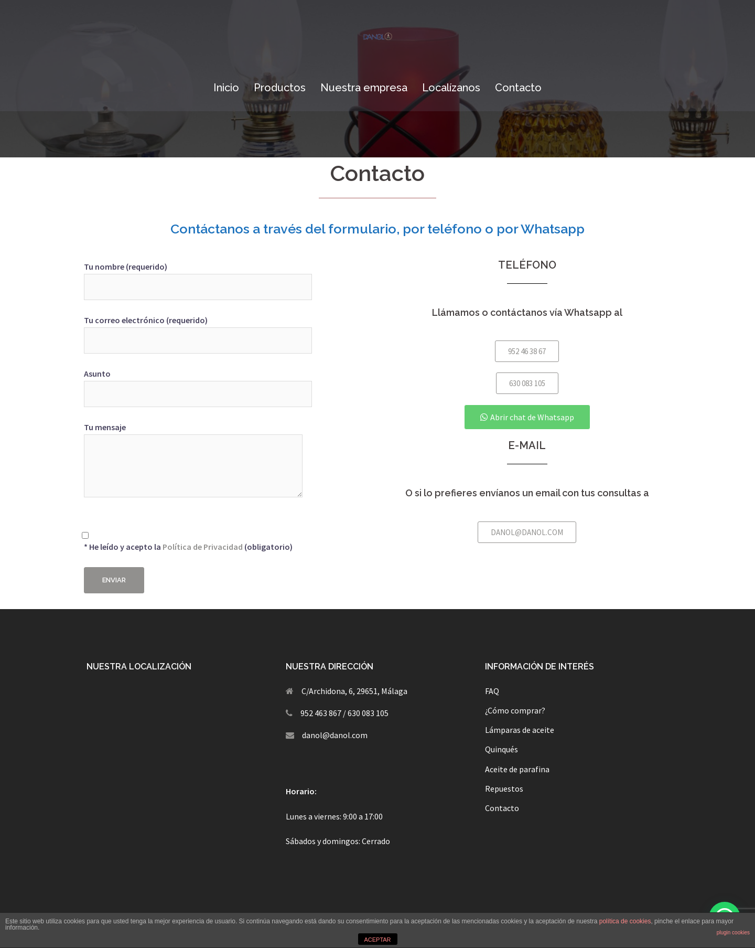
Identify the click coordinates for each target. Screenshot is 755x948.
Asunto (198, 383)
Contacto (518, 87)
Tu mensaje (193, 460)
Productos (280, 87)
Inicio (226, 87)
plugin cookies (733, 932)
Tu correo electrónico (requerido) (198, 330)
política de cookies (625, 921)
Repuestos (504, 788)
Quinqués (501, 749)
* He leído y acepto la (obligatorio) (188, 535)
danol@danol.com (335, 735)
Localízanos (451, 87)
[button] (527, 351)
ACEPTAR (377, 939)
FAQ (492, 691)
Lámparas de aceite (519, 730)
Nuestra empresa (363, 87)
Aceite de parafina (517, 769)
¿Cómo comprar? (515, 710)
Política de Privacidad (203, 546)
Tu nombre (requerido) (198, 276)
